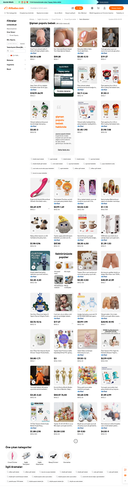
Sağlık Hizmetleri (42, 19)
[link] (125, 470)
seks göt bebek (97, 472)
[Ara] (79, 8)
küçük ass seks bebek (75, 481)
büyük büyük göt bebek (39, 164)
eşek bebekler (63, 168)
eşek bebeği (52, 159)
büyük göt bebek (66, 472)
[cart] (98, 8)
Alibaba (31, 19)
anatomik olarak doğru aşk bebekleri (92, 477)
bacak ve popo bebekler (39, 173)
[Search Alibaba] (50, 8)
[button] (72, 8)
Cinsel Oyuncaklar (70, 19)
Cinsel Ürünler (56, 19)
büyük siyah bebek (37, 159)
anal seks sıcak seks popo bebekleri (42, 168)
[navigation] (16, 230)
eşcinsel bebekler (73, 164)
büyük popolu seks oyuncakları (42, 477)
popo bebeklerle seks (107, 164)
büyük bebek (66, 159)
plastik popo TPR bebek (15, 481)
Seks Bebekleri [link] (84, 19)
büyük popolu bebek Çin (35, 481)
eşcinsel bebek (94, 159)
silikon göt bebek (79, 168)
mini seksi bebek (57, 164)
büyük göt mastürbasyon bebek (17, 477)
